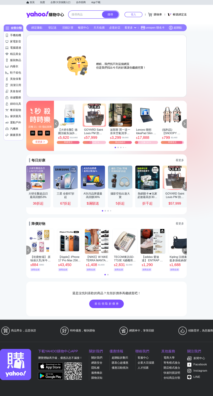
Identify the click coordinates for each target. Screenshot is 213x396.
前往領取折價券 (107, 303)
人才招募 (143, 367)
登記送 (52, 27)
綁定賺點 (36, 27)
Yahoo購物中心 (45, 14)
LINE (196, 377)
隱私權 (95, 367)
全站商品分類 (172, 377)
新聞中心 (199, 358)
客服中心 (143, 357)
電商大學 (169, 357)
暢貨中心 (83, 27)
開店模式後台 (172, 367)
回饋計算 (67, 27)
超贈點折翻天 (120, 357)
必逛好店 (114, 27)
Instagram (200, 370)
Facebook (200, 364)
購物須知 (96, 377)
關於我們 (96, 357)
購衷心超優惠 (120, 362)
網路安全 (96, 362)
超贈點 (175, 28)
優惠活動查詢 (120, 367)
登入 (133, 14)
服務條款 (96, 372)
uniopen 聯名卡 (153, 28)
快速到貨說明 (172, 372)
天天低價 (99, 27)
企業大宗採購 (146, 362)
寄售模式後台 (172, 362)
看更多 (130, 27)
